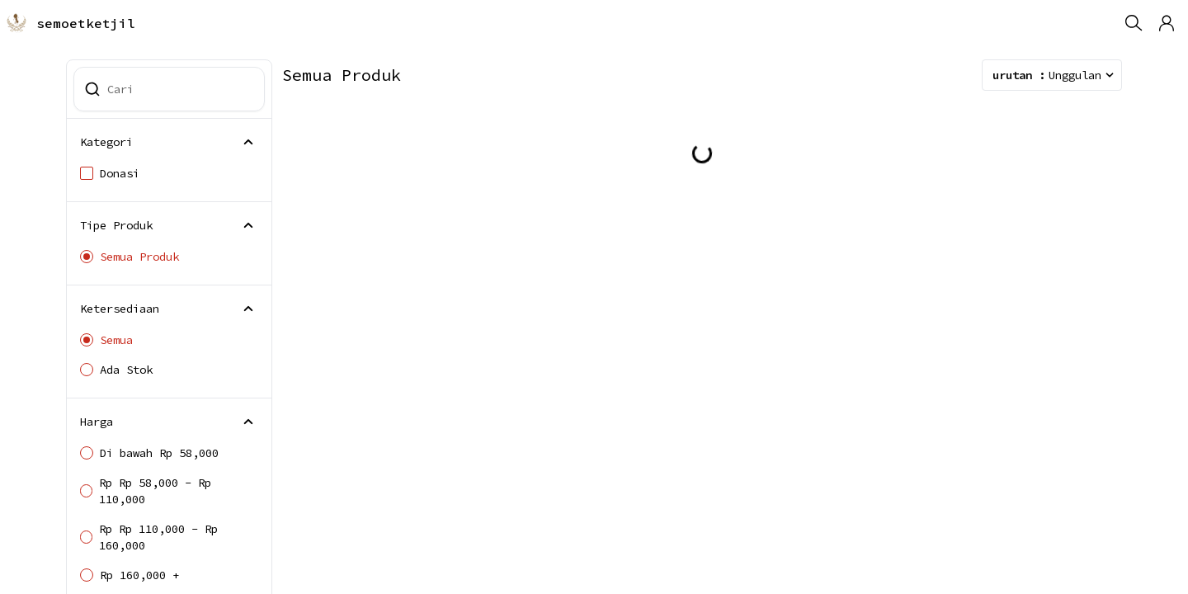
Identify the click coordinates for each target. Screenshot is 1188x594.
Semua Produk (129, 256)
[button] (1166, 23)
